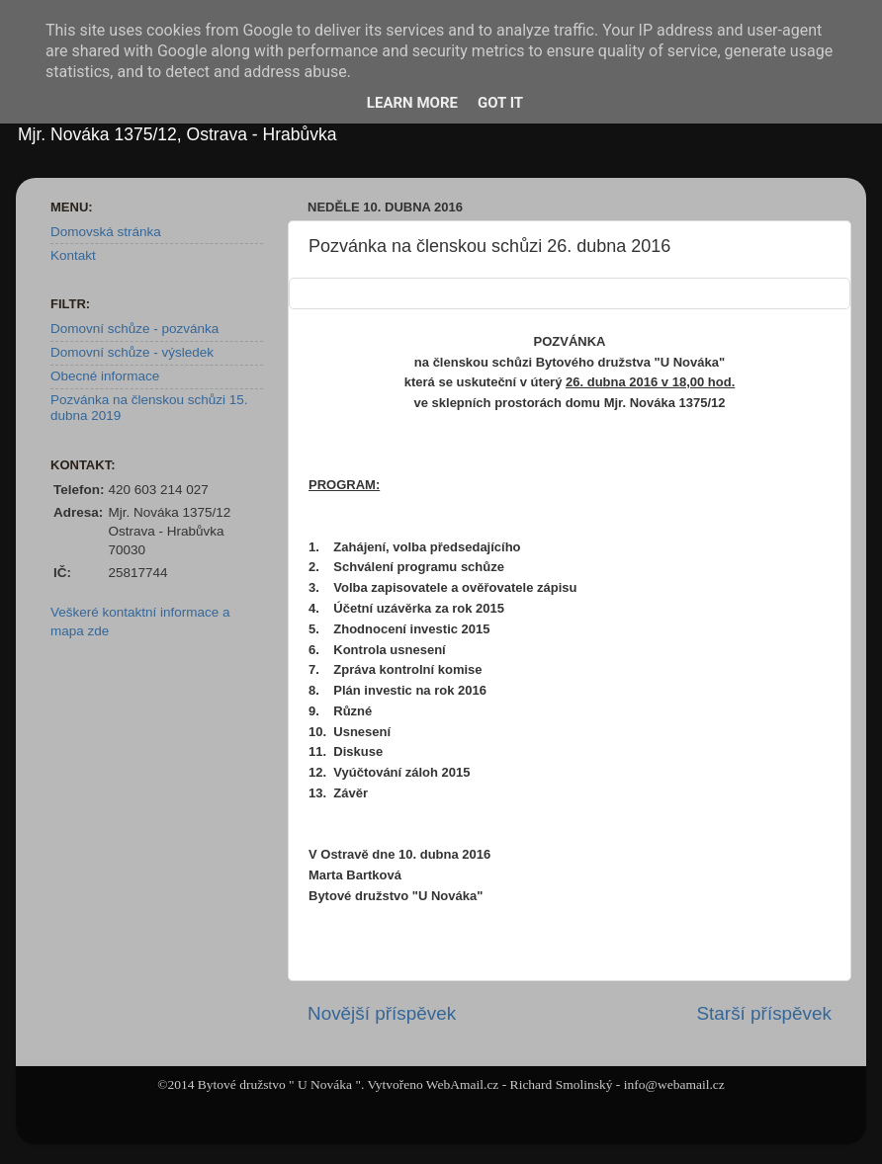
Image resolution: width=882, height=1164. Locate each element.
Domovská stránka (105, 231)
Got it (500, 103)
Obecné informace (104, 376)
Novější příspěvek (382, 1013)
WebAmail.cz (462, 1084)
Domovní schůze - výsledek (132, 352)
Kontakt (73, 255)
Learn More (412, 103)
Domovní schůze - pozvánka (134, 328)
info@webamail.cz (674, 1084)
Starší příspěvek (765, 1013)
